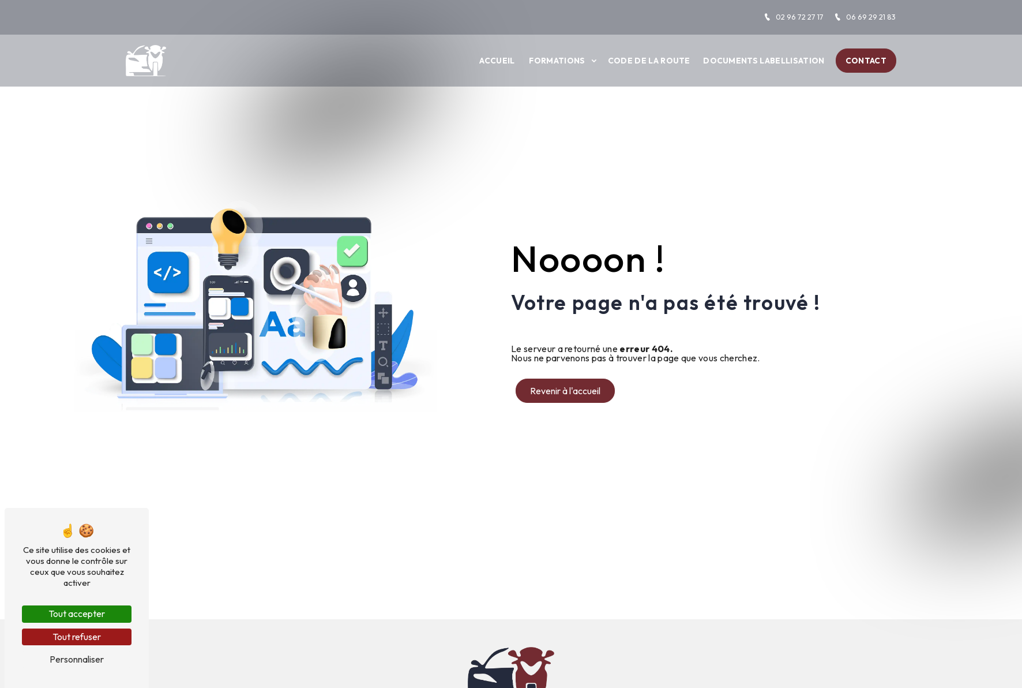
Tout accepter (76, 613)
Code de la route (649, 60)
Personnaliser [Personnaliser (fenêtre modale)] (77, 659)
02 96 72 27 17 (794, 17)
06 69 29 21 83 (865, 17)
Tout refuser (76, 636)
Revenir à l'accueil (565, 391)
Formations (557, 60)
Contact (866, 60)
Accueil (496, 60)
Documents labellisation (763, 60)
